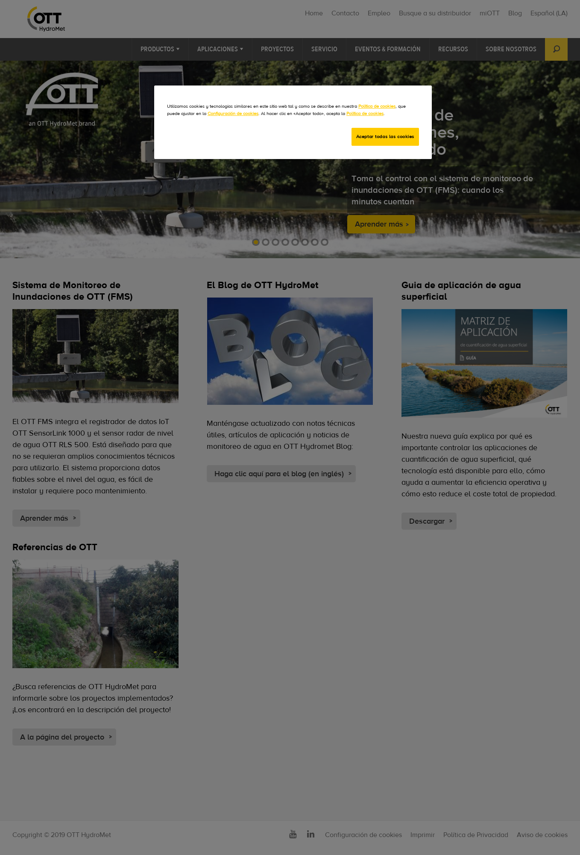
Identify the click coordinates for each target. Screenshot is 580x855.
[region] (293, 122)
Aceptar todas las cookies (385, 136)
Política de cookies (376, 106)
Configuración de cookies (233, 113)
